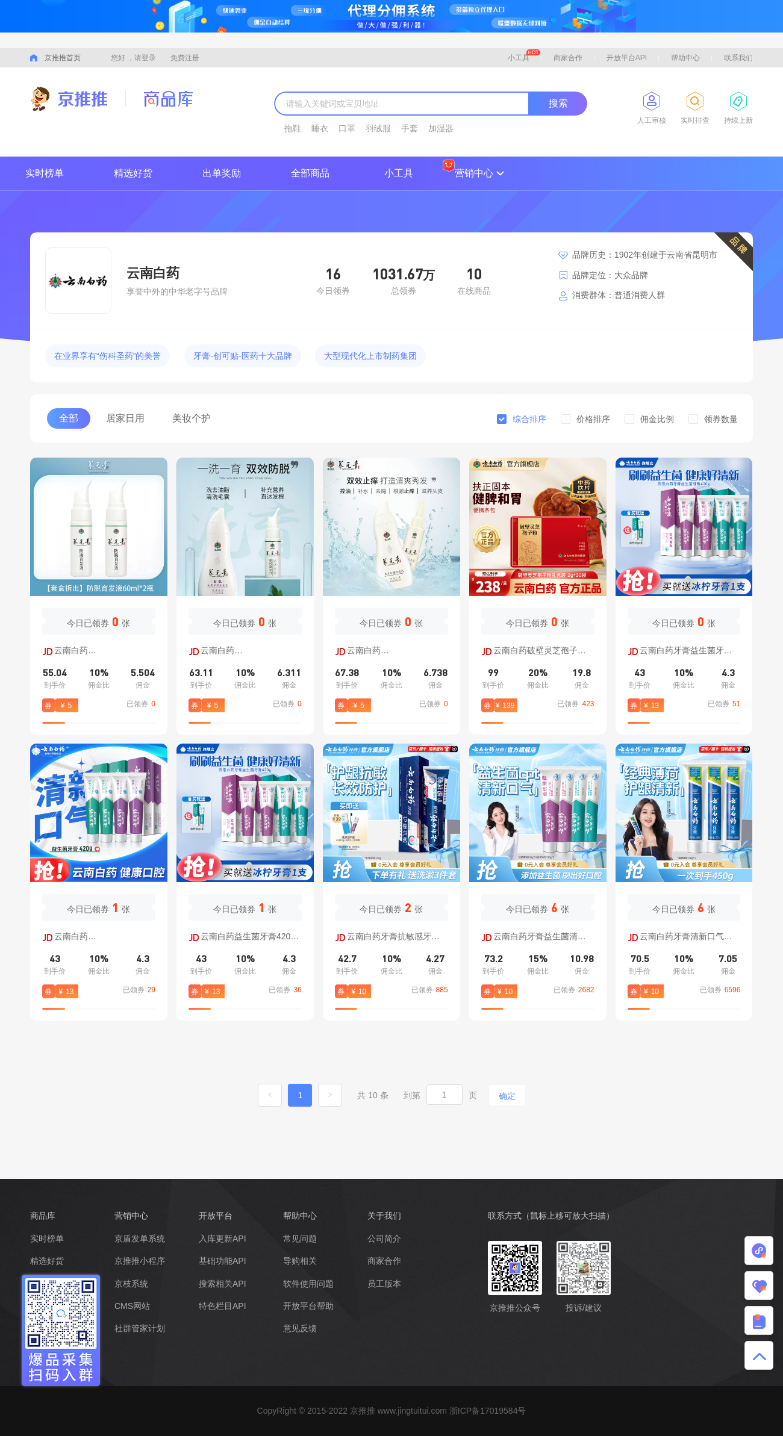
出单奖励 (221, 173)
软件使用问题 (308, 1283)
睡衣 (319, 128)
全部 (68, 418)
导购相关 (300, 1261)
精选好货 (133, 173)
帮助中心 (685, 58)
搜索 (558, 103)
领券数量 (721, 419)
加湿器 (441, 128)
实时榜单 (44, 173)
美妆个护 (191, 418)
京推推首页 (63, 58)
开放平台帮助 (308, 1306)
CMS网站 (132, 1306)
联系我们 (738, 58)
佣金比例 (657, 419)
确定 (507, 1096)
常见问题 (300, 1238)
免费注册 (184, 58)
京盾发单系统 (139, 1238)
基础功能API (222, 1261)
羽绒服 (378, 128)
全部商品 (310, 173)
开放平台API (627, 58)
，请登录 (141, 58)
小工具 (524, 55)
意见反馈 (300, 1328)
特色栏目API (222, 1306)
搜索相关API (222, 1283)
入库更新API (222, 1238)
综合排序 (529, 419)
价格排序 (593, 419)
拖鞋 (292, 128)
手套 (409, 128)
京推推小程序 (139, 1261)
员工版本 (384, 1283)
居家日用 (125, 418)
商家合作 (568, 58)
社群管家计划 (139, 1328)
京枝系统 (131, 1283)
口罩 (346, 128)
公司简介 (384, 1238)
